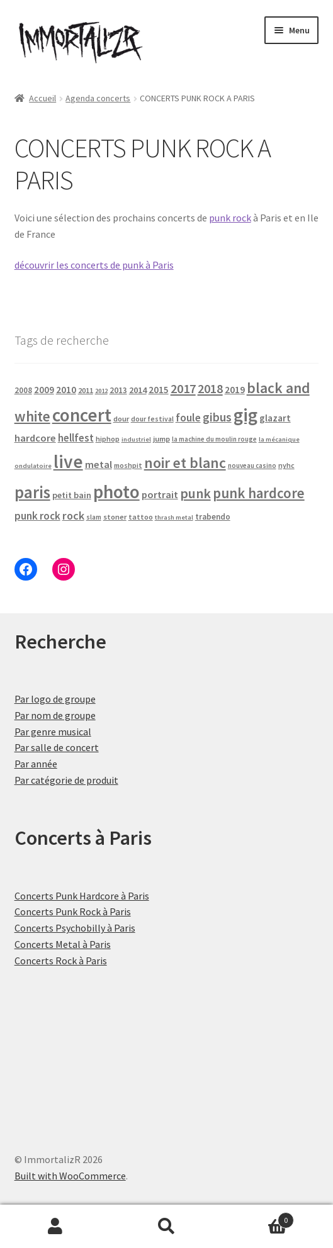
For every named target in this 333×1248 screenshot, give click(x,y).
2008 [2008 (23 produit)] (23, 390)
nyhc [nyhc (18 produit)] (286, 465)
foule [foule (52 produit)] (188, 418)
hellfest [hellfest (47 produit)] (76, 438)
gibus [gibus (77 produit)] (217, 417)
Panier (258, 1217)
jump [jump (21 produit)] (161, 438)
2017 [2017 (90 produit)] (183, 389)
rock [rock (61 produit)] (73, 515)
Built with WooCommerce (70, 1175)
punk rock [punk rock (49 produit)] (37, 516)
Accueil (42, 98)
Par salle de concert (56, 747)
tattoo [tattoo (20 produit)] (140, 516)
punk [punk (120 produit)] (195, 493)
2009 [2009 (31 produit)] (44, 390)
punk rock (230, 217)
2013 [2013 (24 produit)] (118, 390)
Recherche (166, 1226)
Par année (35, 763)
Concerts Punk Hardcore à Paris (81, 895)
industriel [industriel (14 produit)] (136, 439)
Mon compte (55, 1226)
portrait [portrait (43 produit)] (160, 494)
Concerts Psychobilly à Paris (74, 928)
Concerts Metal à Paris (62, 944)
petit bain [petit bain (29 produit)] (71, 495)
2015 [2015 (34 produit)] (159, 390)
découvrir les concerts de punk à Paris (94, 265)
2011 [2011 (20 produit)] (85, 390)
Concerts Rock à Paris (60, 960)
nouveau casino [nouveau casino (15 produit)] (252, 465)
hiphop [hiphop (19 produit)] (108, 438)
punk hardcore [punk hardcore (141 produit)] (259, 493)
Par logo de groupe (55, 699)
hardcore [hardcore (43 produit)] (35, 438)
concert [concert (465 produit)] (81, 414)
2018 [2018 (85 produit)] (210, 388)
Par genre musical (52, 731)
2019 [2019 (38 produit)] (235, 389)
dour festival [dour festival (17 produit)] (152, 419)
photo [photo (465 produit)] (116, 491)
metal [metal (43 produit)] (98, 464)
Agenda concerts (97, 98)
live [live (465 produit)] (68, 461)
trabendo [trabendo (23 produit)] (212, 516)
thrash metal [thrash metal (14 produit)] (174, 517)
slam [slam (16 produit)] (93, 517)
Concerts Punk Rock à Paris (72, 911)
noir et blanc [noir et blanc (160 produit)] (185, 463)
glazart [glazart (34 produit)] (275, 418)
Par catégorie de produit (66, 780)
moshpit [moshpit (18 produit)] (128, 465)
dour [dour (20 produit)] (121, 418)
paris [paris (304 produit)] (32, 492)
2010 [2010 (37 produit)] (66, 390)
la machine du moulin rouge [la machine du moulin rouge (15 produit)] (214, 439)
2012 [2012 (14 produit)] (101, 391)
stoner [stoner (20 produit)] (115, 516)
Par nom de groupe (55, 715)
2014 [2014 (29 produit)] (138, 390)
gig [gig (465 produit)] (245, 414)
